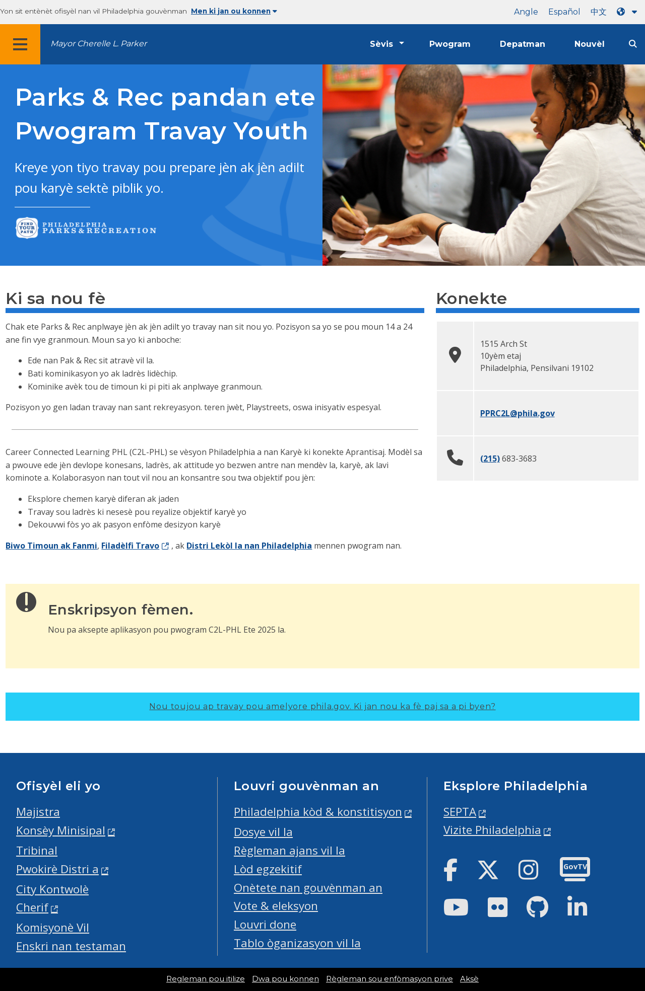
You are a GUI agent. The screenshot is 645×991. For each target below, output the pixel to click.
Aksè (469, 978)
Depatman (522, 44)
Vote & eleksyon (276, 905)
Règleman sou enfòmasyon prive (389, 978)
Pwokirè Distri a (57, 869)
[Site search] (633, 44)
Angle (526, 12)
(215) (490, 458)
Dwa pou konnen (285, 978)
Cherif (32, 907)
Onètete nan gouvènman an (308, 887)
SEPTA (459, 811)
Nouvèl (589, 44)
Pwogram (450, 44)
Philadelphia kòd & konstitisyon (318, 811)
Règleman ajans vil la (289, 850)
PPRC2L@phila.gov (517, 413)
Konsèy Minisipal (60, 830)
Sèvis (381, 44)
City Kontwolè (52, 889)
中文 (599, 12)
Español (564, 12)
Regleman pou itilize (205, 978)
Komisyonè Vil (52, 927)
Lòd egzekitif (268, 869)
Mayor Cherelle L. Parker (98, 43)
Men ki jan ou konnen (234, 11)
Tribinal (36, 850)
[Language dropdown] (629, 12)
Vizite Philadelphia (492, 829)
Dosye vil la (263, 832)
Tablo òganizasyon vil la (297, 943)
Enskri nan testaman (71, 946)
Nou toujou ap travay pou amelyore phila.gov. (322, 706)
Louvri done (265, 924)
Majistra (38, 811)
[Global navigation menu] (20, 44)
